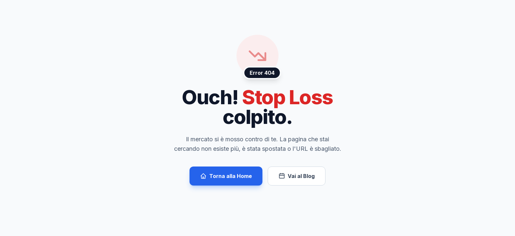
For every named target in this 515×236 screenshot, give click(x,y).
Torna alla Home (226, 176)
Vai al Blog (297, 176)
